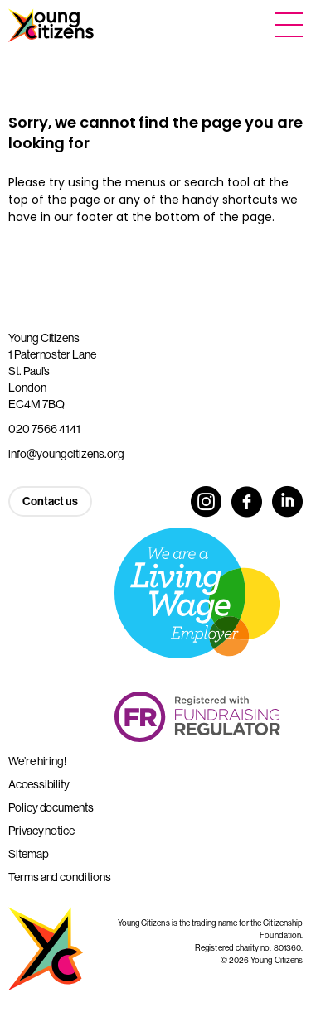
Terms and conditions (59, 877)
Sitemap (28, 853)
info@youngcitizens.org (66, 453)
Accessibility (39, 784)
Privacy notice (41, 830)
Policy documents (51, 807)
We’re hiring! (37, 761)
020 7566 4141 (44, 429)
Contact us (50, 501)
